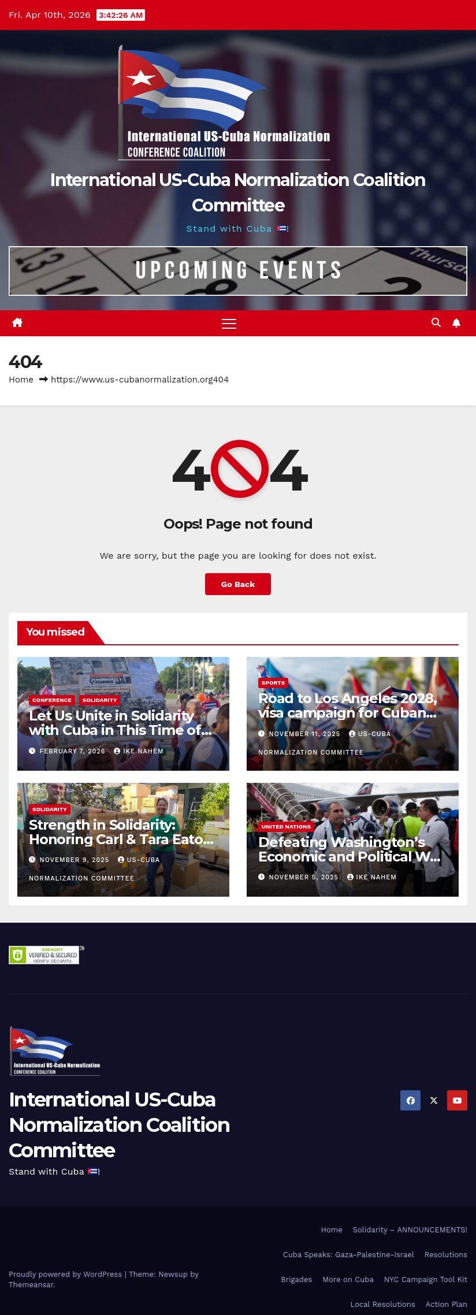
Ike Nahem (138, 751)
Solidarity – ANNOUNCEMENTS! (410, 1229)
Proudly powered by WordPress (67, 1274)
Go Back (238, 584)
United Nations (286, 826)
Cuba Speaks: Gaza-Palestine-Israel (348, 1254)
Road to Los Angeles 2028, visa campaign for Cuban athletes (347, 712)
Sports (273, 682)
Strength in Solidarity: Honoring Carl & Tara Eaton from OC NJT (120, 839)
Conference (52, 700)
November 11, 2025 (306, 734)
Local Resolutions (383, 1304)
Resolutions (446, 1254)
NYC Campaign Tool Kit (425, 1279)
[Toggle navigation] (229, 323)
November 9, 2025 (76, 860)
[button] (436, 322)
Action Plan (446, 1304)
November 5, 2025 (305, 877)
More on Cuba (348, 1279)
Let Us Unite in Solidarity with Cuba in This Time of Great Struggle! (115, 730)
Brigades (296, 1279)
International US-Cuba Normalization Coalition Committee (119, 1124)
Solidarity (100, 700)
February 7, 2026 (74, 751)
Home (21, 379)
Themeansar (31, 1284)
